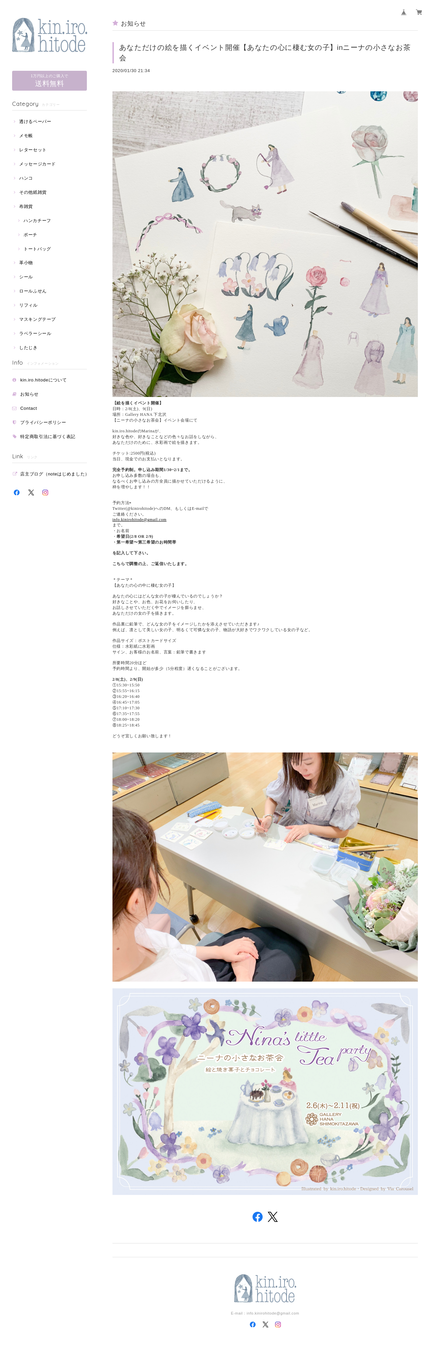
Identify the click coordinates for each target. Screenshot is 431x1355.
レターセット (33, 149)
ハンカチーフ (37, 220)
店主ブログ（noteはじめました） (55, 473)
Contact (28, 408)
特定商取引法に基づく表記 (47, 436)
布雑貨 (26, 206)
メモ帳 (26, 135)
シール (26, 276)
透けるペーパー (35, 121)
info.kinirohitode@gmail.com (139, 519)
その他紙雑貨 (33, 192)
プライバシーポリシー (43, 422)
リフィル (28, 305)
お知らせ (29, 394)
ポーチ (30, 234)
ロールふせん (33, 291)
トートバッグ (37, 248)
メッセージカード (37, 163)
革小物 (26, 262)
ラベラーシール (35, 333)
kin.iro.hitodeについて (43, 379)
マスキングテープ (37, 319)
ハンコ (26, 178)
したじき (28, 347)
